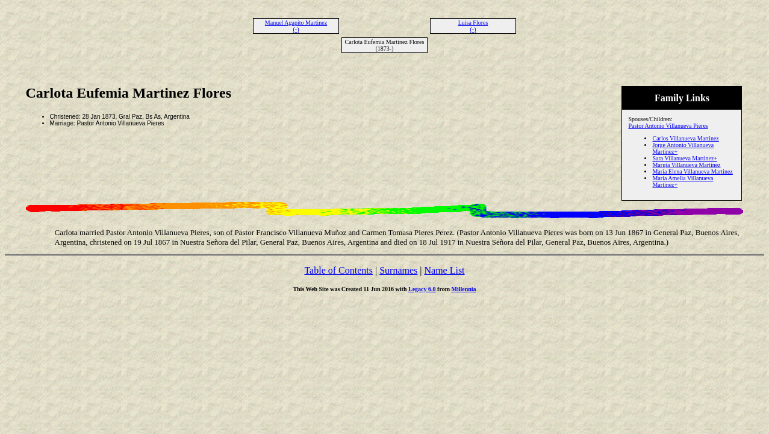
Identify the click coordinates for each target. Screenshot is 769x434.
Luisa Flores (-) (473, 26)
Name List (444, 270)
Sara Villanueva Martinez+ (684, 158)
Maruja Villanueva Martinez (686, 165)
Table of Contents (338, 270)
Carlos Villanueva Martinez (685, 138)
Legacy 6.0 (422, 289)
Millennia (463, 289)
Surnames (398, 270)
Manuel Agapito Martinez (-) (296, 26)
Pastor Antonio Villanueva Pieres (668, 125)
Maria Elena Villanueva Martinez (692, 171)
